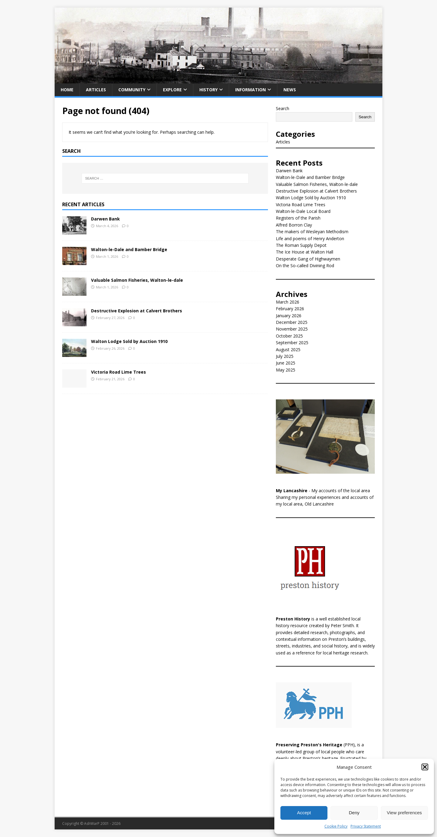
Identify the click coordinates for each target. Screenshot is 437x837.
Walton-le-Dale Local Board (303, 211)
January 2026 (288, 315)
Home (67, 89)
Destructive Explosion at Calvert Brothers (136, 311)
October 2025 (289, 336)
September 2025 (292, 342)
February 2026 (290, 308)
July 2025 (284, 356)
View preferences (404, 812)
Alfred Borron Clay (294, 225)
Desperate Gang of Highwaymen (308, 259)
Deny (354, 812)
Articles (96, 89)
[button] (425, 767)
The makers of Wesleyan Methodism (312, 231)
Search (282, 108)
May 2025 (285, 370)
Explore (172, 89)
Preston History (293, 619)
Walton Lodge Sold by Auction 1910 (129, 341)
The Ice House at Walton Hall (304, 252)
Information (250, 89)
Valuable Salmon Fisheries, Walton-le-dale (137, 280)
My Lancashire (291, 490)
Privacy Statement (366, 826)
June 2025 (285, 363)
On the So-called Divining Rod (305, 265)
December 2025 (291, 322)
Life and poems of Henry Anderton (310, 238)
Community (131, 89)
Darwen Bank (105, 219)
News (289, 89)
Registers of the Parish (298, 218)
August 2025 (288, 349)
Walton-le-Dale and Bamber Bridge (129, 249)
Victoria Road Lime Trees (118, 372)
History (208, 89)
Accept (304, 812)
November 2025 (292, 329)
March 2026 (287, 302)
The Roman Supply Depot (301, 245)
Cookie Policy (335, 826)
